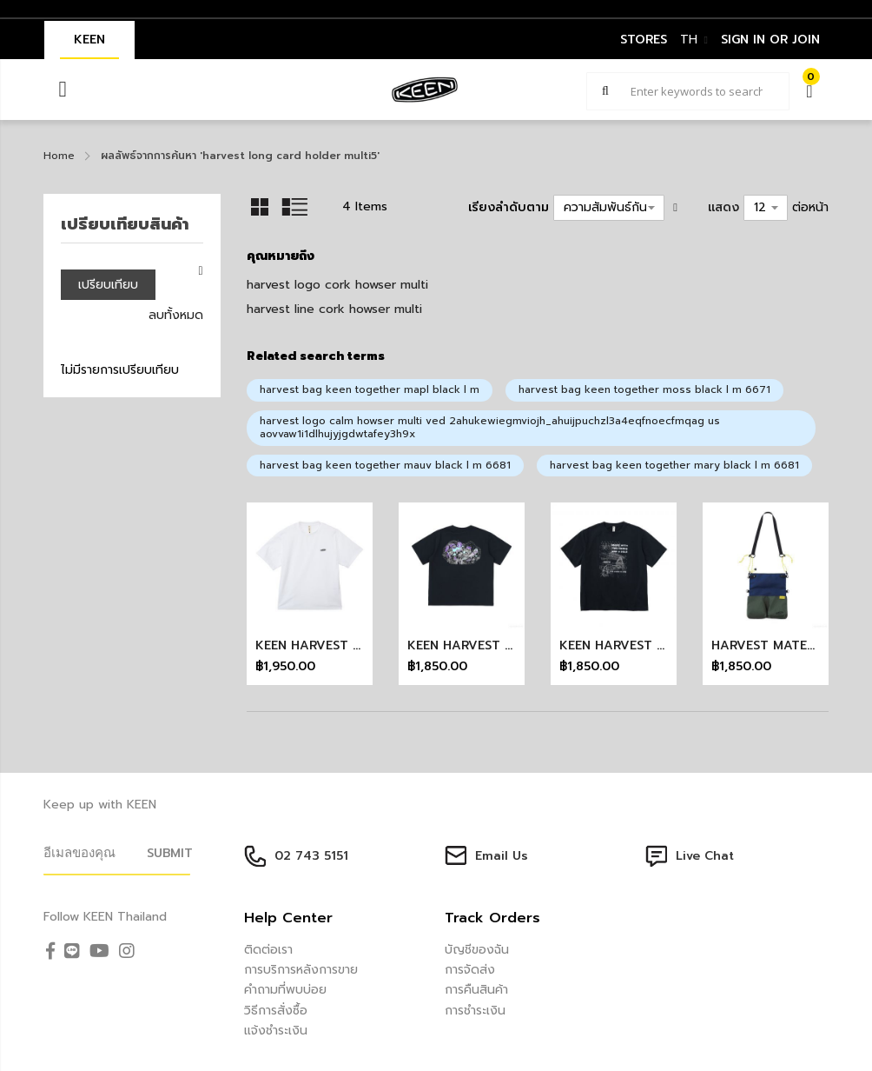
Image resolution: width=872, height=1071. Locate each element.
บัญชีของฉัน (477, 950)
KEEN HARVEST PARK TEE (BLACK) (512, 645)
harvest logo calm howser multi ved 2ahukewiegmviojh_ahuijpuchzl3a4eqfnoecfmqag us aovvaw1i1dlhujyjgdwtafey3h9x (490, 427)
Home (59, 155)
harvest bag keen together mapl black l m (369, 389)
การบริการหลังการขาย (301, 970)
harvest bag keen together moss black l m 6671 (644, 389)
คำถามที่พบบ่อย (285, 990)
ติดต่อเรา (268, 950)
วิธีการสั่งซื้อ (275, 1010)
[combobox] (687, 91)
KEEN (89, 39)
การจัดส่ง (470, 970)
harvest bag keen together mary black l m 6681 (674, 465)
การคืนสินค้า (476, 990)
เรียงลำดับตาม (508, 207)
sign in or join (770, 39)
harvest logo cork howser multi (337, 285)
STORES (643, 39)
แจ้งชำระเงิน (275, 1030)
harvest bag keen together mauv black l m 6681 (385, 465)
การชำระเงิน (475, 1010)
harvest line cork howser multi (334, 309)
